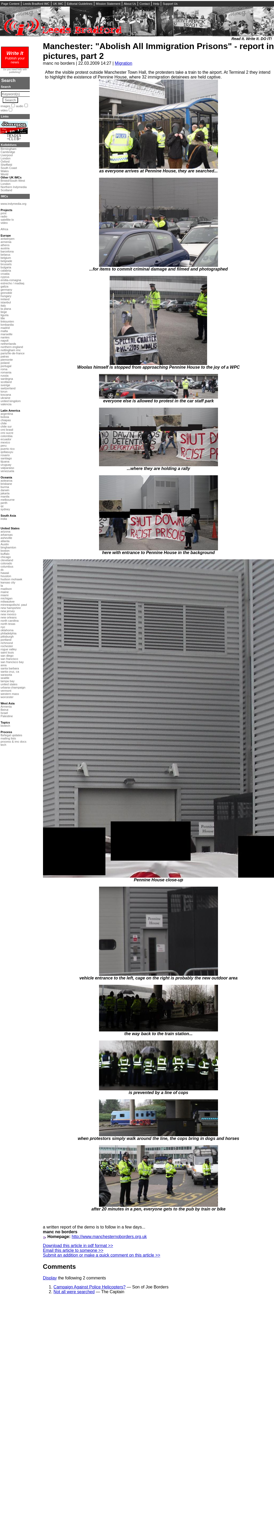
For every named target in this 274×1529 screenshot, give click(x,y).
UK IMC (58, 3)
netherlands (8, 343)
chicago (6, 557)
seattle (5, 677)
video (4, 110)
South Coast (9, 167)
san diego (7, 655)
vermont (6, 690)
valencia (6, 404)
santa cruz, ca (10, 671)
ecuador (6, 439)
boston (5, 550)
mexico (5, 442)
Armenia (6, 706)
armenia (6, 241)
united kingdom (11, 401)
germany (6, 289)
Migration (123, 63)
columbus (7, 566)
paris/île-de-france (12, 353)
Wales (5, 171)
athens (5, 245)
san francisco (9, 658)
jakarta (5, 493)
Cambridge (8, 152)
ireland (5, 299)
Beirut (4, 709)
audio (19, 106)
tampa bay (7, 681)
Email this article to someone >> (73, 1250)
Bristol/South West (13, 180)
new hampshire (11, 607)
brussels (6, 264)
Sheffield (6, 164)
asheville (6, 537)
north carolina (10, 620)
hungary (6, 296)
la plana (6, 308)
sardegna (7, 378)
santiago (6, 458)
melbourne (8, 499)
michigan (6, 598)
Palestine (7, 716)
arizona (5, 531)
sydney (5, 509)
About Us (130, 3)
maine (4, 592)
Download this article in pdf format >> (78, 1245)
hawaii (5, 572)
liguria (4, 315)
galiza (4, 286)
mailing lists (8, 738)
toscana (6, 394)
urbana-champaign (13, 687)
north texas (8, 623)
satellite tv (7, 219)
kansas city (8, 582)
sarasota (6, 674)
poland (5, 362)
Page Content (10, 3)
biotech (5, 725)
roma (4, 369)
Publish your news (15, 58)
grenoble (6, 292)
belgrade (6, 261)
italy (3, 305)
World (4, 174)
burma (5, 487)
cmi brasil (7, 429)
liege (4, 311)
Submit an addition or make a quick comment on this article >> (101, 1255)
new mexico (8, 614)
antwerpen (7, 238)
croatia (5, 273)
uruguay (6, 464)
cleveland (7, 560)
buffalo (5, 553)
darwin (5, 490)
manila (5, 496)
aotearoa (6, 480)
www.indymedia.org (13, 203)
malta (4, 331)
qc (2, 506)
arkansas (6, 534)
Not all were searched (74, 1292)
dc (2, 569)
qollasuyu (7, 452)
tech (3, 744)
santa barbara (10, 668)
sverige (5, 385)
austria (5, 248)
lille (3, 318)
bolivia (5, 417)
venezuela (7, 471)
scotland (6, 382)
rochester (7, 646)
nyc (3, 627)
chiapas (6, 420)
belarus (5, 254)
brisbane (6, 483)
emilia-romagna (11, 280)
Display (50, 1278)
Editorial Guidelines (79, 3)
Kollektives (8, 144)
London (5, 158)
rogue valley (8, 649)
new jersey (8, 611)
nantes (5, 337)
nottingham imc (11, 350)
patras (5, 356)
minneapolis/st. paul (14, 604)
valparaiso (7, 467)
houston (6, 576)
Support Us (170, 3)
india (4, 518)
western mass (10, 693)
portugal (6, 366)
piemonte (7, 359)
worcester (7, 697)
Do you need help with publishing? (15, 70)
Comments (59, 1266)
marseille (6, 334)
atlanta (5, 541)
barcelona (7, 251)
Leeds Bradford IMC (36, 3)
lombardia (7, 324)
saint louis (7, 652)
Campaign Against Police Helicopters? (90, 1287)
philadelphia (8, 633)
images (5, 106)
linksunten (7, 321)
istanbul (6, 302)
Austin (5, 544)
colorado (6, 563)
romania (6, 372)
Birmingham (8, 148)
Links (4, 116)
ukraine (5, 397)
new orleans (8, 617)
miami (4, 595)
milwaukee (8, 601)
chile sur (6, 426)
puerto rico (8, 448)
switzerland (8, 388)
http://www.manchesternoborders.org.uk (109, 1236)
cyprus (5, 276)
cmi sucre (7, 432)
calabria (6, 270)
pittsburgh (7, 636)
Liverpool (6, 155)
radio (4, 216)
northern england (12, 347)
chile (4, 423)
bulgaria (6, 267)
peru (3, 445)
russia (4, 375)
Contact (144, 3)
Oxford (5, 161)
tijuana (5, 461)
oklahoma (7, 630)
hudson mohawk (11, 579)
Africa (4, 229)
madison (6, 588)
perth (4, 502)
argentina (7, 413)
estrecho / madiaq (12, 283)
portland (6, 639)
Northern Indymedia (14, 187)
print (3, 213)
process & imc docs (13, 741)
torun (4, 391)
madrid (5, 327)
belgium (6, 257)
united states (9, 684)
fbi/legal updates (11, 735)
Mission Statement (108, 3)
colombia (6, 436)
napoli (4, 340)
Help (156, 3)
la (2, 585)
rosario (5, 455)
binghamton (8, 547)
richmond (7, 642)
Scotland (6, 190)
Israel (4, 713)
